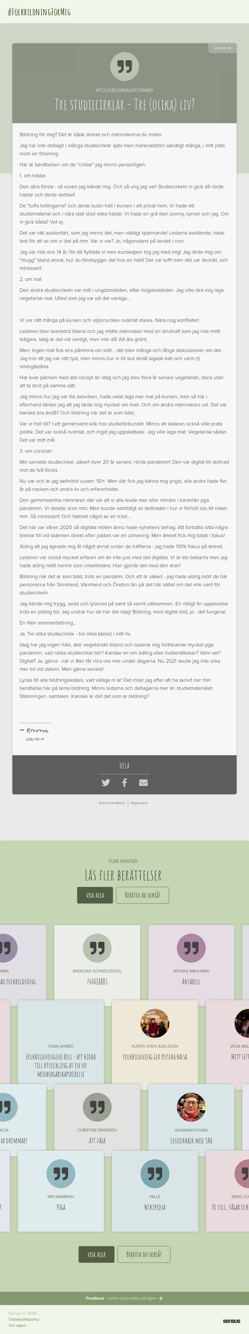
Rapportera (139, 803)
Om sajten (18, 1326)
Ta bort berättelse (111, 803)
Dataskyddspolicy (24, 1319)
